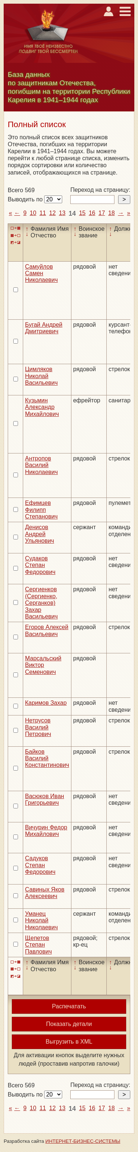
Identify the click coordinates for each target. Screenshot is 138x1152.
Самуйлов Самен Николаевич (41, 273)
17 (102, 213)
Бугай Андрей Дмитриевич (44, 328)
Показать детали (69, 1024)
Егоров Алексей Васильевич (46, 630)
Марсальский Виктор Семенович (43, 665)
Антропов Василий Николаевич (41, 465)
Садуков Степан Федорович (40, 865)
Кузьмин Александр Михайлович (42, 407)
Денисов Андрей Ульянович (39, 534)
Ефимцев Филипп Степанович (41, 510)
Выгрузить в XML (69, 1041)
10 (33, 213)
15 (82, 213)
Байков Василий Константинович (47, 758)
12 (52, 213)
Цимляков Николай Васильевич (41, 376)
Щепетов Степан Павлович (38, 945)
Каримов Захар (46, 703)
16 (92, 213)
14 (72, 213)
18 (111, 213)
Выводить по (26, 199)
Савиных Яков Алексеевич (44, 892)
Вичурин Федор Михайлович (46, 830)
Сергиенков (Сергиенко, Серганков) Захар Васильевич (41, 603)
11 (42, 213)
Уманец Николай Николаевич (41, 920)
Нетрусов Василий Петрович (38, 727)
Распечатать (69, 1006)
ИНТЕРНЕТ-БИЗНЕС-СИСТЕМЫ (82, 1141)
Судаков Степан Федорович (40, 565)
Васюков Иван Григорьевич (44, 799)
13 (62, 213)
